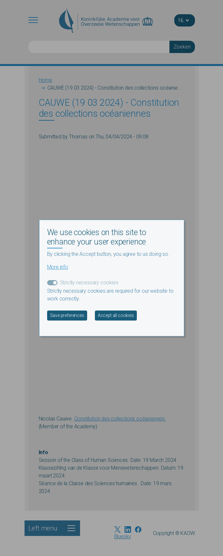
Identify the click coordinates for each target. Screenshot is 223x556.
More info (57, 267)
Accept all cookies (116, 315)
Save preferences (67, 315)
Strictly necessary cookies (89, 282)
